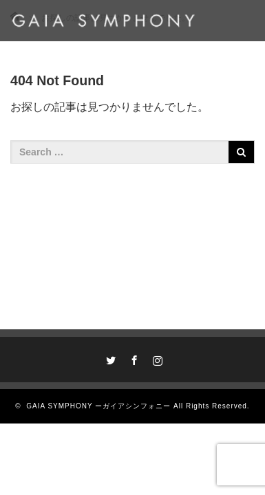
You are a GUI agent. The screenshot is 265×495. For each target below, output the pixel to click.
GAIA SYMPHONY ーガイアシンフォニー (98, 406)
